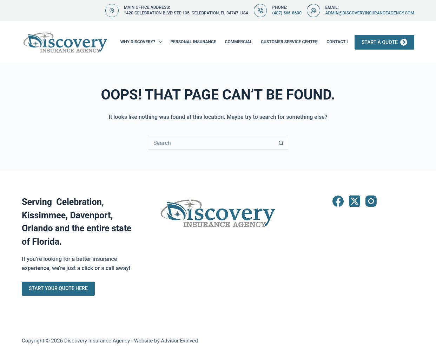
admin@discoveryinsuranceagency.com (369, 13)
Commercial (238, 41)
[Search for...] (211, 143)
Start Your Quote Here (58, 288)
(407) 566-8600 (287, 13)
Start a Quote (384, 42)
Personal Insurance (193, 41)
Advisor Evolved (179, 341)
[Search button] (281, 143)
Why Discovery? (142, 42)
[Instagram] (371, 201)
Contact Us (343, 42)
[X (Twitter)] (354, 201)
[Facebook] (338, 201)
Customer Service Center (289, 41)
